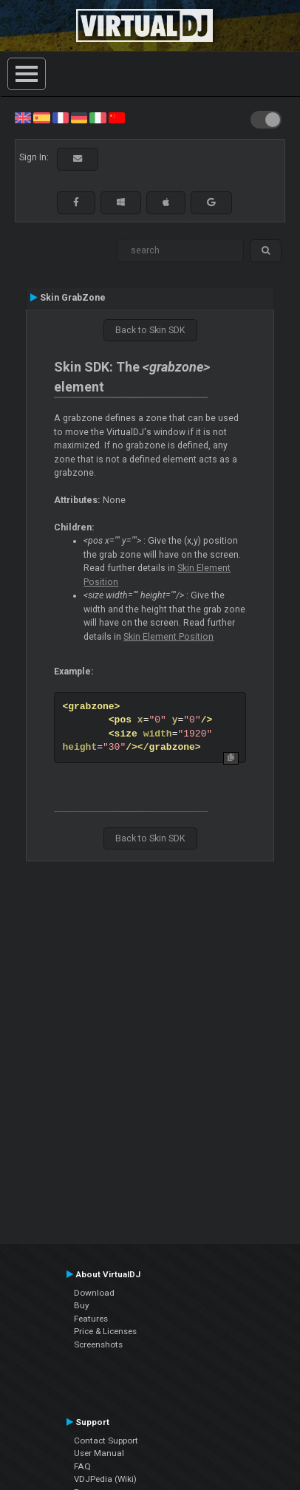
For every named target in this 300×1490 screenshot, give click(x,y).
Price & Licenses (105, 1331)
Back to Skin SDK (150, 330)
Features (91, 1318)
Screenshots (98, 1344)
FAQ (82, 1466)
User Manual (99, 1453)
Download (94, 1293)
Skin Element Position (168, 637)
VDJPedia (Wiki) (105, 1479)
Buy (81, 1305)
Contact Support (106, 1440)
